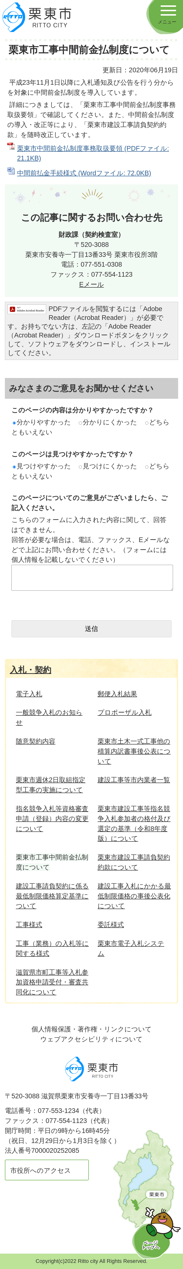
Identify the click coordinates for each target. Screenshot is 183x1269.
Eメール (91, 284)
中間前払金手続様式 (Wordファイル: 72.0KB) (84, 173)
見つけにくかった (108, 466)
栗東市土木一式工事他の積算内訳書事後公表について (134, 751)
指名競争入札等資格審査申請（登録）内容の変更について (52, 818)
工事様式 (29, 924)
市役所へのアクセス (40, 1170)
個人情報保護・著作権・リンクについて (91, 1029)
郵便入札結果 (117, 694)
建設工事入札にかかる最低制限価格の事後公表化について (134, 896)
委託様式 (111, 924)
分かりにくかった (108, 422)
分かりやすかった (42, 422)
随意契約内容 (35, 741)
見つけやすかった (42, 466)
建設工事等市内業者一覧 (134, 780)
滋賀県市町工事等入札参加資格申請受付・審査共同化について (52, 982)
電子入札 (29, 694)
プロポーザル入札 (125, 712)
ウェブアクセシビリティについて (91, 1039)
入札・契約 (30, 669)
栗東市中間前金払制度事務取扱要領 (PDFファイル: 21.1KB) (93, 153)
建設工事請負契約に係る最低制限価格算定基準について (52, 896)
